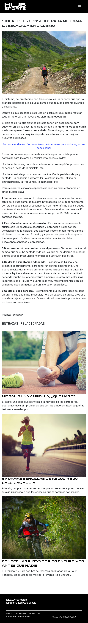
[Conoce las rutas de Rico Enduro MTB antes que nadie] (44, 527)
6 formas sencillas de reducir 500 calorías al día (40, 480)
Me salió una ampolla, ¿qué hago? (38, 396)
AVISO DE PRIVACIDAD (64, 616)
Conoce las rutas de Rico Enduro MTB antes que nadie (43, 563)
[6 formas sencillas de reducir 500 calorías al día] (44, 445)
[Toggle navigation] (82, 6)
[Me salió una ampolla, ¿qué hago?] (44, 362)
